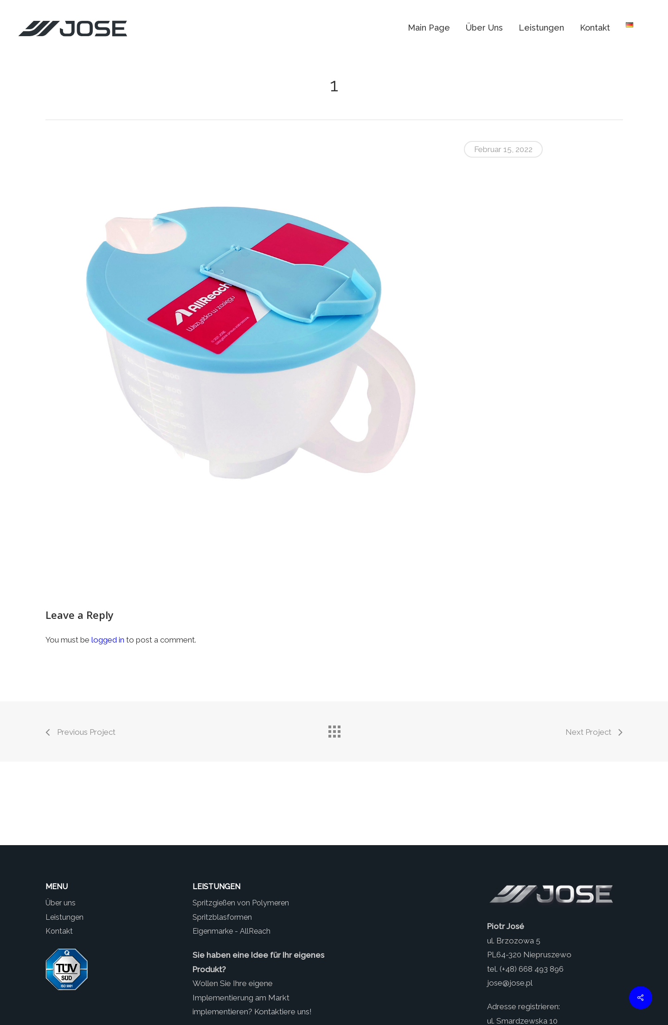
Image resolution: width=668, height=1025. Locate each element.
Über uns (60, 902)
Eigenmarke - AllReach (231, 931)
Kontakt (59, 931)
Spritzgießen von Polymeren (241, 902)
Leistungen (64, 917)
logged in (107, 639)
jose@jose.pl (510, 982)
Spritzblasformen (222, 917)
